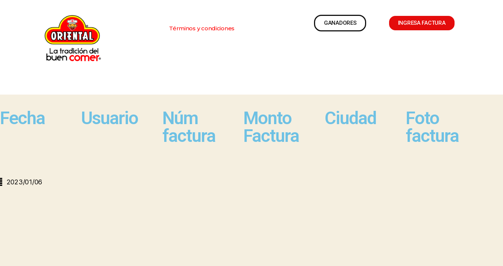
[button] (201, 28)
